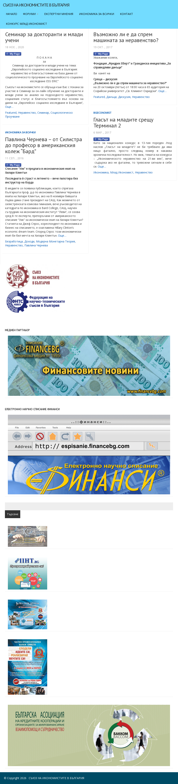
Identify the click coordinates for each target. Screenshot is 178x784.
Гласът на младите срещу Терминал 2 (123, 122)
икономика (101, 172)
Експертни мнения (58, 14)
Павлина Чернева (36, 245)
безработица (14, 241)
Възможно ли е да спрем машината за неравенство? (125, 37)
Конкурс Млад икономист (26, 24)
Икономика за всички (96, 14)
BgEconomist (102, 112)
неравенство (27, 112)
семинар (43, 112)
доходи (29, 241)
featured (11, 112)
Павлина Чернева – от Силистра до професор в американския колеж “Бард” (43, 145)
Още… (9, 107)
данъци (111, 97)
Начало (11, 14)
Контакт (126, 14)
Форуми (30, 14)
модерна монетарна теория (55, 241)
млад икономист (121, 172)
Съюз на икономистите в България (36, 5)
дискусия (124, 97)
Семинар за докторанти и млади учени (44, 37)
